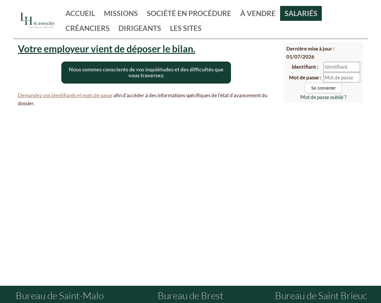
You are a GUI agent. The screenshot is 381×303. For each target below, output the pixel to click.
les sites (186, 28)
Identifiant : (305, 67)
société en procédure (189, 13)
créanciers (87, 28)
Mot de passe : (305, 77)
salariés (301, 13)
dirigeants (139, 28)
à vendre (258, 13)
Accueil (80, 13)
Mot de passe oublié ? (323, 97)
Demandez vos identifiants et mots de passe (65, 95)
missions (121, 13)
